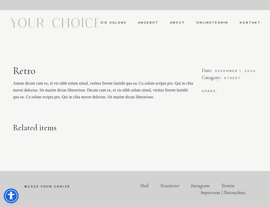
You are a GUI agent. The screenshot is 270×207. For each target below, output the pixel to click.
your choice (55, 186)
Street (232, 78)
